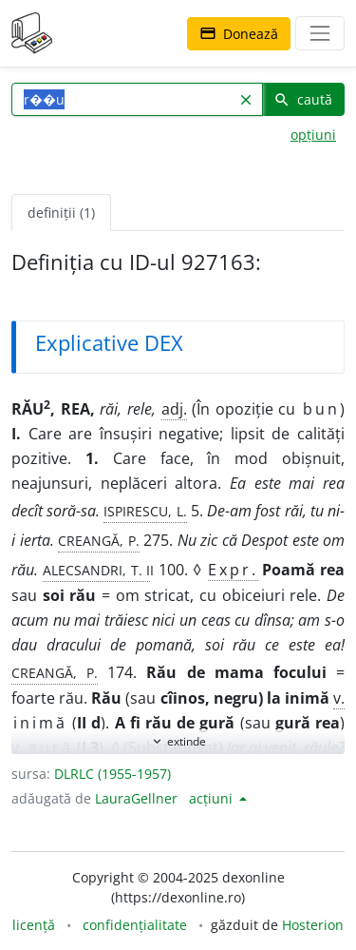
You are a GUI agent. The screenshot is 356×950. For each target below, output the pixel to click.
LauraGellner (136, 798)
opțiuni (313, 135)
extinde (178, 741)
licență (33, 925)
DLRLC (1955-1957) (112, 774)
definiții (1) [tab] (61, 213)
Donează (238, 34)
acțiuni (212, 798)
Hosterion (313, 925)
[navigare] (320, 33)
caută (302, 99)
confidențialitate (135, 925)
